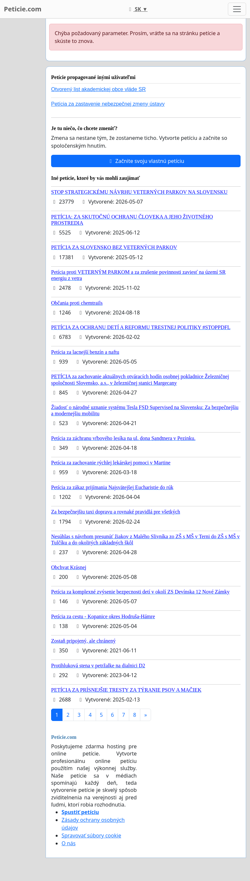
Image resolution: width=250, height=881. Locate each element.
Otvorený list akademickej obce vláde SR (98, 89)
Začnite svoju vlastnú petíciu (145, 161)
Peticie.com (22, 9)
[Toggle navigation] (237, 9)
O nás (69, 843)
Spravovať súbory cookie (91, 835)
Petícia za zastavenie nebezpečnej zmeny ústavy (108, 104)
